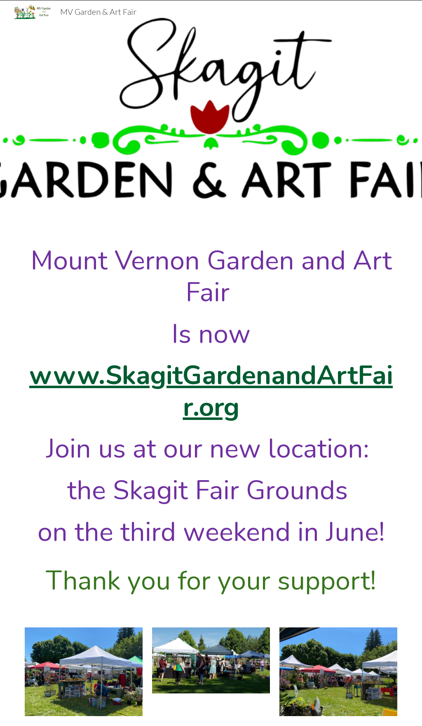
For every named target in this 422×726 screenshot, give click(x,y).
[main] (211, 416)
